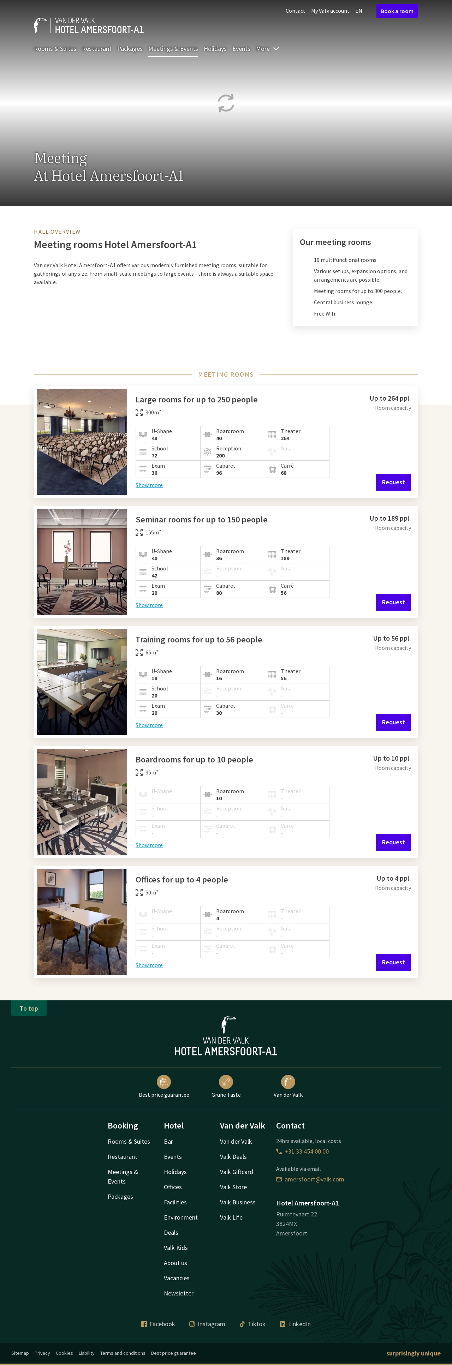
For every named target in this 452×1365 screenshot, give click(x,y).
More (268, 48)
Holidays (215, 48)
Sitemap (20, 1353)
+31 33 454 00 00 (302, 1151)
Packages (130, 48)
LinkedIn (295, 1324)
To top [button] (29, 1008)
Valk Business (238, 1202)
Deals (171, 1232)
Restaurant (97, 48)
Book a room (397, 10)
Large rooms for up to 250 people (197, 399)
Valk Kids (176, 1248)
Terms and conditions (122, 1353)
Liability (87, 1353)
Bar (168, 1141)
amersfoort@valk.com (310, 1179)
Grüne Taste (226, 1086)
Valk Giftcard (236, 1172)
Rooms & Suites (55, 48)
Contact (295, 10)
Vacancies (177, 1278)
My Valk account (330, 10)
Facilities (175, 1202)
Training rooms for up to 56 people (199, 639)
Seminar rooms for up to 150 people (202, 519)
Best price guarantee (164, 1086)
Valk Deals (233, 1157)
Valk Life (231, 1217)
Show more (149, 485)
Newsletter (179, 1293)
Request (393, 482)
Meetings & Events (173, 48)
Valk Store (233, 1187)
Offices (173, 1187)
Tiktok (252, 1324)
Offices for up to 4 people (182, 879)
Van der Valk (288, 1086)
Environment (181, 1217)
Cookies (64, 1353)
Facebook (158, 1324)
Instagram (207, 1324)
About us (175, 1263)
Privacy (42, 1353)
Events (241, 48)
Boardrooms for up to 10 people (194, 759)
